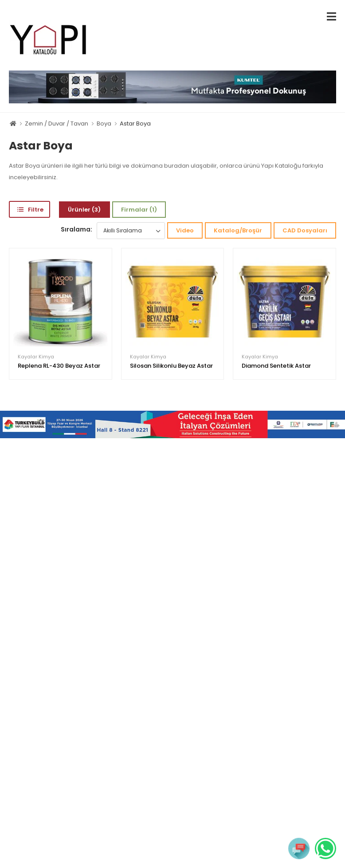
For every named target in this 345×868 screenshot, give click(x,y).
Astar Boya (135, 123)
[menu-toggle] (331, 16)
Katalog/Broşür (238, 230)
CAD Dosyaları (304, 230)
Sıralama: (76, 229)
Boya (104, 123)
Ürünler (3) (84, 209)
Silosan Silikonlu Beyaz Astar (171, 365)
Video (185, 230)
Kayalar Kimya (36, 356)
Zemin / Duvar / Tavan (56, 123)
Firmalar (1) (139, 209)
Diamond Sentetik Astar (276, 365)
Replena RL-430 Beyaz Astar (59, 365)
